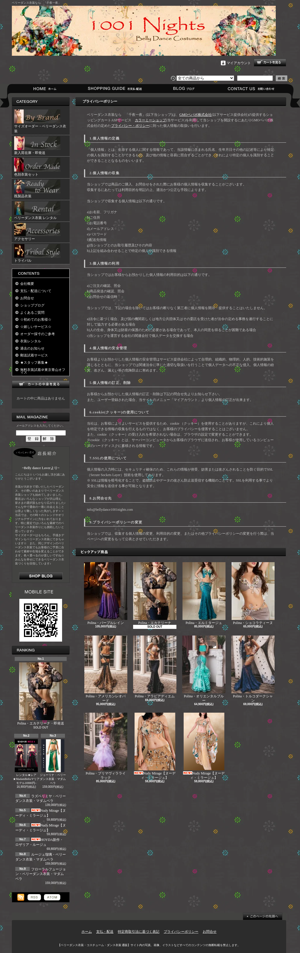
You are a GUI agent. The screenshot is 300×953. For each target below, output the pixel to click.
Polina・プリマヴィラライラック (105, 746)
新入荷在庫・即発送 (37, 145)
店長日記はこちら (41, 576)
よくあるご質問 (32, 313)
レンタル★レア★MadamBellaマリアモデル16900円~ (26, 761)
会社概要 (27, 284)
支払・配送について (114, 88)
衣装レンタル (30, 341)
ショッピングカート (270, 62)
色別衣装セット (37, 167)
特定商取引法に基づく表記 (138, 932)
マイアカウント (239, 63)
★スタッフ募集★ (34, 363)
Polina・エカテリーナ (154, 593)
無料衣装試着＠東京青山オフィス (42, 371)
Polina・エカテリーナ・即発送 (40, 693)
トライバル (37, 253)
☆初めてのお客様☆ (35, 319)
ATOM (52, 897)
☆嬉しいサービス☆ (35, 327)
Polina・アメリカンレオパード (105, 669)
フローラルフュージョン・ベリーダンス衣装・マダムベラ (40, 874)
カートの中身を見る (41, 384)
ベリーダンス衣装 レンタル (37, 210)
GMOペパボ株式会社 (195, 115)
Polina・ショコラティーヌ (253, 593)
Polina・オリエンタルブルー (204, 669)
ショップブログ (183, 88)
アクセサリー (37, 232)
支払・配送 (104, 932)
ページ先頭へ (262, 916)
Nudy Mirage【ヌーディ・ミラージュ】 (155, 746)
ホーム (46, 88)
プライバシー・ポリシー (130, 126)
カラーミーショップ (150, 120)
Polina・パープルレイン (105, 593)
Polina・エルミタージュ (204, 593)
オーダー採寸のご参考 (37, 334)
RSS (34, 897)
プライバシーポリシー (181, 932)
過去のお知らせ (32, 348)
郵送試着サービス (34, 355)
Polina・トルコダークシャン (253, 669)
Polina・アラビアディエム (154, 667)
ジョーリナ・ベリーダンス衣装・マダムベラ (53, 761)
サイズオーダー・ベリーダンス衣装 (40, 121)
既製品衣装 (37, 189)
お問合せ (251, 88)
